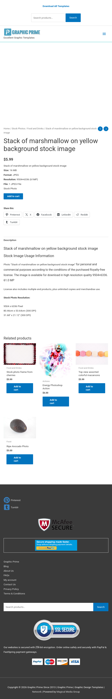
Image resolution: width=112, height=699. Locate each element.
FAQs (6, 575)
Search (73, 17)
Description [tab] (10, 240)
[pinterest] (12, 500)
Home (7, 128)
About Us (9, 570)
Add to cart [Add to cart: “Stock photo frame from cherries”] (17, 388)
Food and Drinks (35, 128)
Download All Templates (56, 6)
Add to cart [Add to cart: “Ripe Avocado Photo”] (17, 459)
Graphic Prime (11, 561)
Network (36, 691)
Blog (6, 566)
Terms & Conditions (14, 593)
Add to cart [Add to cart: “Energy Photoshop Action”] (53, 401)
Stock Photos (18, 128)
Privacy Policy (11, 589)
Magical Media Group (68, 691)
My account (10, 579)
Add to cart (13, 196)
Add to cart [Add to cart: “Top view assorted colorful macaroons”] (89, 388)
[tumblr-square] (11, 507)
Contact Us (10, 584)
